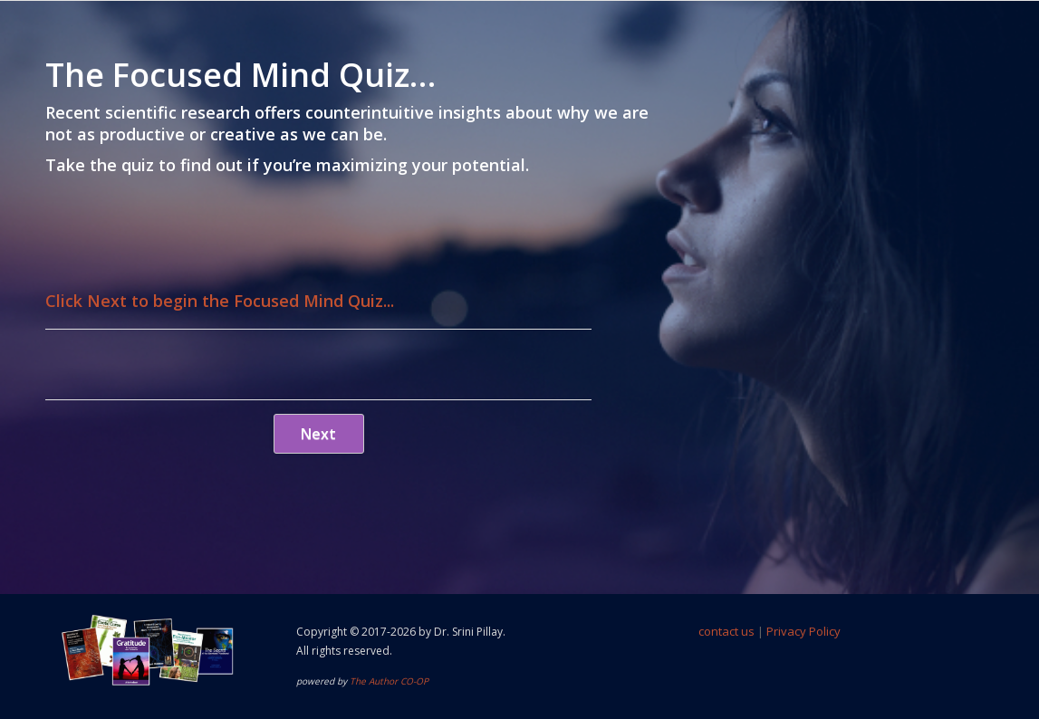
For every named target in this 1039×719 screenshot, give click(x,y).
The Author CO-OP (389, 681)
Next (318, 434)
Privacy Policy (803, 631)
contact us (726, 631)
